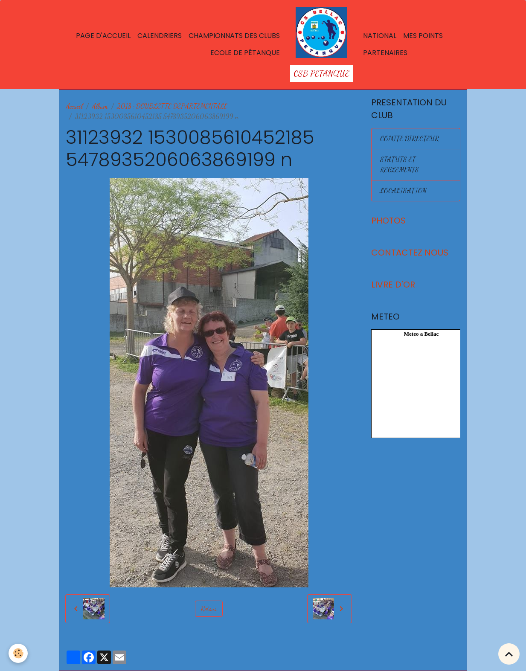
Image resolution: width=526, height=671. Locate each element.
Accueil (74, 106)
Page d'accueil (103, 36)
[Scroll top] (509, 654)
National (379, 36)
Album (100, 106)
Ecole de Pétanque (245, 53)
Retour (209, 608)
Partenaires (385, 53)
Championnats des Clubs (234, 36)
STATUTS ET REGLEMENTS (399, 164)
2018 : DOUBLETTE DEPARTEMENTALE (172, 106)
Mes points (423, 36)
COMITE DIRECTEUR (409, 138)
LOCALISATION (403, 190)
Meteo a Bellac (421, 334)
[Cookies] (18, 653)
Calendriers (159, 36)
